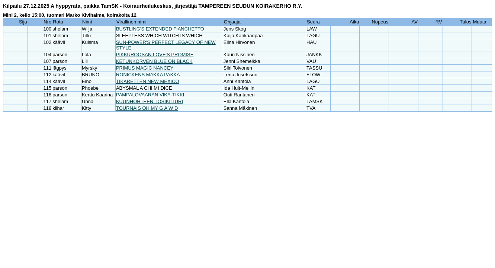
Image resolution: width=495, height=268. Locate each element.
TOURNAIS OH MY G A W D (147, 108)
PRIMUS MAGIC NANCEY (145, 68)
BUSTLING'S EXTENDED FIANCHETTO (160, 29)
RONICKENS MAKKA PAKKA (148, 74)
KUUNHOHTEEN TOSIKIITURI (149, 101)
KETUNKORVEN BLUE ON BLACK (154, 61)
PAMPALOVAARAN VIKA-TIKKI (150, 95)
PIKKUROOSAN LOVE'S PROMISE (154, 54)
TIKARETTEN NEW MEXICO (147, 81)
